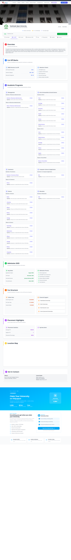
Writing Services (40, 2)
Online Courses (47, 2)
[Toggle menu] (69, 3)
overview (6, 37)
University (15, 2)
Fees (37, 37)
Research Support (33, 2)
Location (52, 37)
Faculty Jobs (53, 2)
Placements (44, 37)
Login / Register (64, 2)
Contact (59, 37)
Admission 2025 (29, 37)
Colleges (19, 2)
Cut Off (14, 37)
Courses (27, 2)
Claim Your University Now (49, 428)
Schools (23, 2)
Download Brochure (62, 33)
